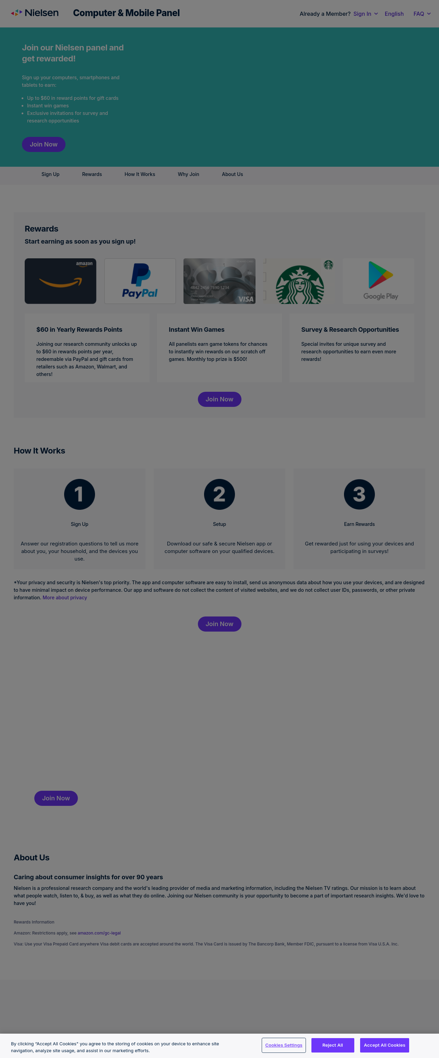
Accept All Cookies (384, 1045)
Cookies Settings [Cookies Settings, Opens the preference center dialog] (283, 1045)
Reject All (332, 1045)
